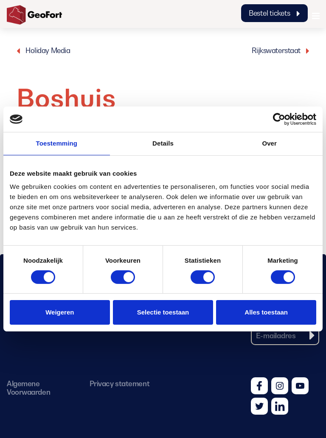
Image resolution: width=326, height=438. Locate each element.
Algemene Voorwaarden (28, 387)
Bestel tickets (274, 13)
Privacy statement (119, 383)
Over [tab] (269, 143)
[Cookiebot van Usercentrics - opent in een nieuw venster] (279, 119)
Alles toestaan (266, 312)
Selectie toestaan (163, 312)
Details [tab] (163, 143)
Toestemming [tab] (57, 143)
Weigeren (59, 312)
